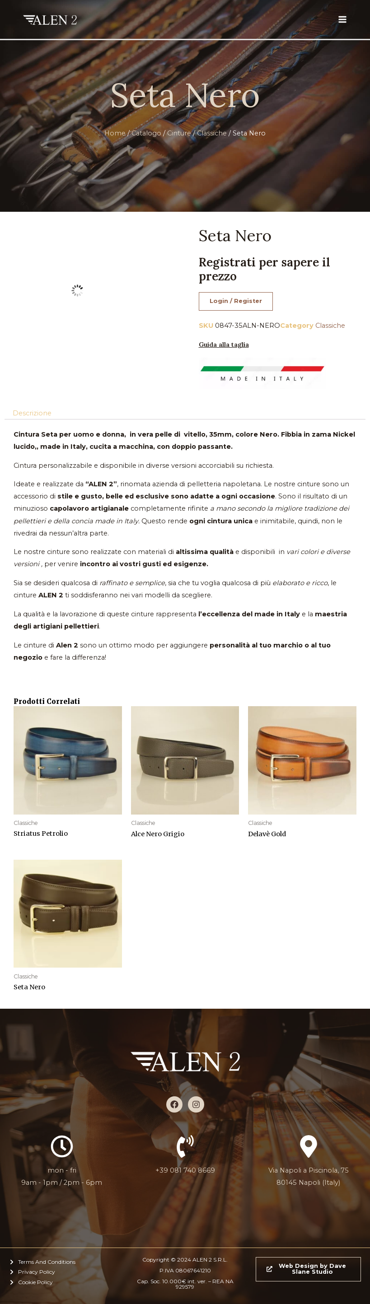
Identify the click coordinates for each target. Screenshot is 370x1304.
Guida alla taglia (224, 344)
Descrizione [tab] (32, 413)
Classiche (212, 133)
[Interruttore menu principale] (342, 19)
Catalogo (146, 133)
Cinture (179, 133)
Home (115, 133)
